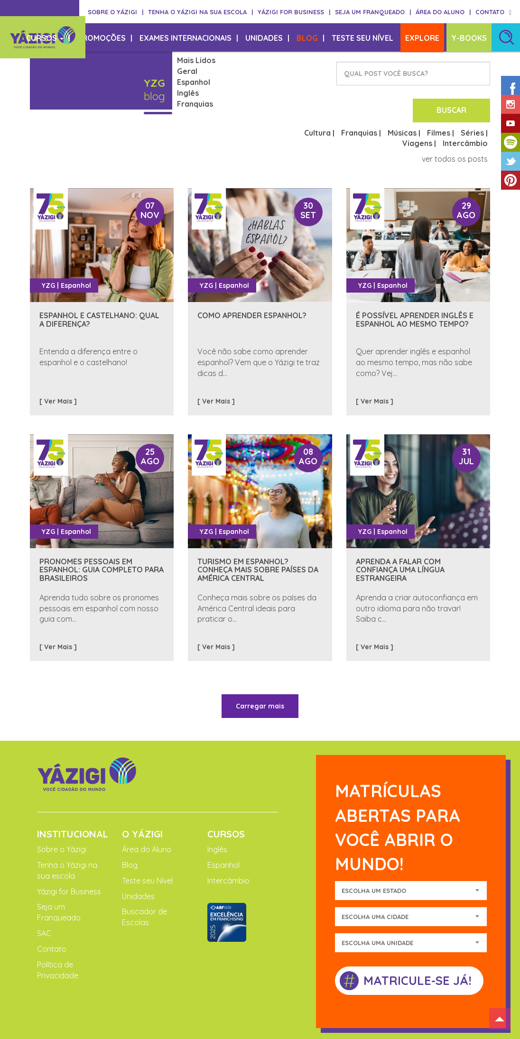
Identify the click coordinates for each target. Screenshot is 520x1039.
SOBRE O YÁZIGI (115, 12)
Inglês (188, 93)
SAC (44, 896)
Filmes (438, 95)
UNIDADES (267, 38)
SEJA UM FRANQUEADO (373, 12)
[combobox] (411, 853)
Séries (472, 95)
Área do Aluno (146, 812)
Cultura (317, 95)
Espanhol (193, 82)
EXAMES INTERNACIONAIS (188, 38)
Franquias (195, 104)
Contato (51, 911)
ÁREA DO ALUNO (443, 12)
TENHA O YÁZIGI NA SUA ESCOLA (200, 12)
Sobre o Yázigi (61, 812)
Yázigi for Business (69, 854)
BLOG (311, 38)
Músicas (402, 95)
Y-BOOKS (469, 38)
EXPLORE (422, 38)
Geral (187, 71)
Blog (130, 827)
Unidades (138, 859)
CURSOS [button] (48, 38)
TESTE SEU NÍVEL (362, 38)
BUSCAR (457, 73)
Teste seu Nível (147, 843)
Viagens (417, 106)
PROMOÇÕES (104, 38)
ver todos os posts (455, 122)
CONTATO (489, 12)
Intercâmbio (465, 106)
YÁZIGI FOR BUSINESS (294, 12)
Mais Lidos (196, 60)
